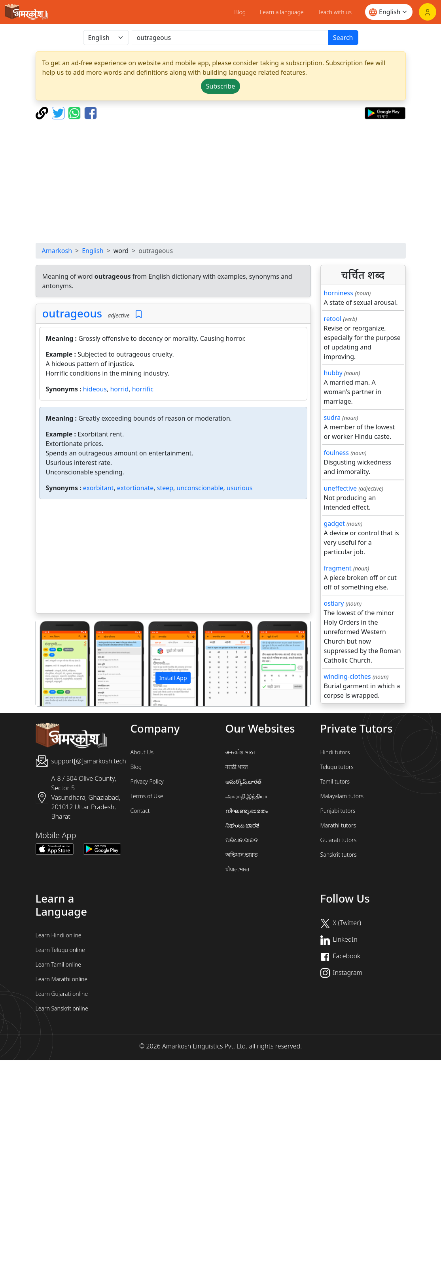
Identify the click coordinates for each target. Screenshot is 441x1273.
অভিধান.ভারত (241, 854)
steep (165, 488)
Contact (140, 810)
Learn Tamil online (58, 964)
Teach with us (335, 12)
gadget (334, 523)
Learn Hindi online (58, 935)
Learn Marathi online (62, 979)
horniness (338, 293)
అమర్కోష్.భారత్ (243, 781)
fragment (338, 568)
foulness (336, 452)
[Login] (427, 12)
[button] (56, 663)
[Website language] (389, 12)
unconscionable (200, 488)
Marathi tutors (338, 825)
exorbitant (98, 488)
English (92, 250)
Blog (240, 12)
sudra (332, 417)
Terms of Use (147, 796)
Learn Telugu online (60, 950)
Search (343, 37)
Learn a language (282, 12)
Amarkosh (57, 250)
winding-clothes (347, 676)
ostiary (334, 603)
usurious (239, 488)
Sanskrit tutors (338, 854)
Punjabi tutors (338, 810)
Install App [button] (173, 678)
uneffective (340, 488)
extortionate (135, 488)
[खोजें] (230, 37)
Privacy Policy (147, 781)
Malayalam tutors (342, 796)
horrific (142, 389)
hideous (95, 389)
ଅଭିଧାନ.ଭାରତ (241, 840)
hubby (333, 372)
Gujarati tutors (338, 840)
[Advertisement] (227, 181)
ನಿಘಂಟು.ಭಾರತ (242, 825)
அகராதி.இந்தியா (246, 796)
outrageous (72, 313)
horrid (119, 389)
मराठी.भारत (236, 767)
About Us (142, 752)
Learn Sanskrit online (62, 1008)
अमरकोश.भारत (240, 752)
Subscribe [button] (220, 86)
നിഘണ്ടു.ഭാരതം (246, 810)
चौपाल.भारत (237, 869)
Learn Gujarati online (62, 993)
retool (333, 318)
